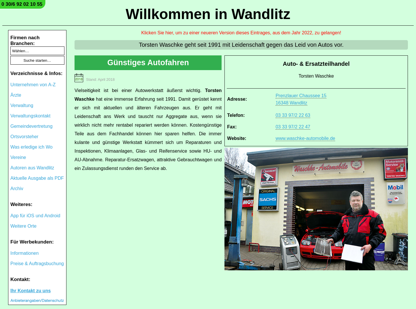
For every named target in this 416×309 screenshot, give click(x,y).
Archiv (16, 188)
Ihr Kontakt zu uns (30, 290)
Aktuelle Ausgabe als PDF (37, 178)
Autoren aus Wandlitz (32, 167)
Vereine (18, 157)
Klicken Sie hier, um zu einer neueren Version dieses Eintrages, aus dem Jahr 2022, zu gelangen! (241, 32)
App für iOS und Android (35, 215)
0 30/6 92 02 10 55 (21, 4)
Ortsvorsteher (24, 136)
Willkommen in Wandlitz (208, 14)
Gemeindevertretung (31, 126)
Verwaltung (21, 105)
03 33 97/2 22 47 (293, 126)
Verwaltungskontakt (30, 115)
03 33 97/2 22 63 (293, 115)
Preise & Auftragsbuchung (37, 263)
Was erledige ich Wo (31, 147)
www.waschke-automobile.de (305, 138)
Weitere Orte (23, 226)
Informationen (24, 253)
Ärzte (15, 95)
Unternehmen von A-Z (33, 84)
